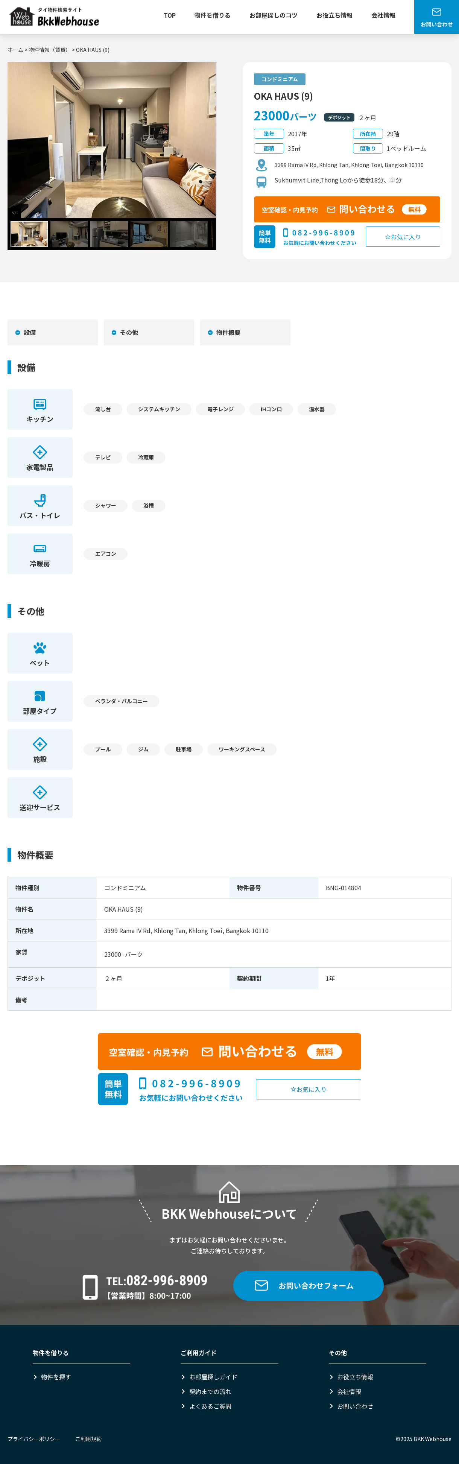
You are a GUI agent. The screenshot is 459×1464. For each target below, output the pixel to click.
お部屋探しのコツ (273, 15)
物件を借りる (213, 15)
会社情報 (383, 15)
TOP (170, 15)
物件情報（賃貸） (50, 49)
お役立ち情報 (334, 15)
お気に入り (403, 236)
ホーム (15, 49)
